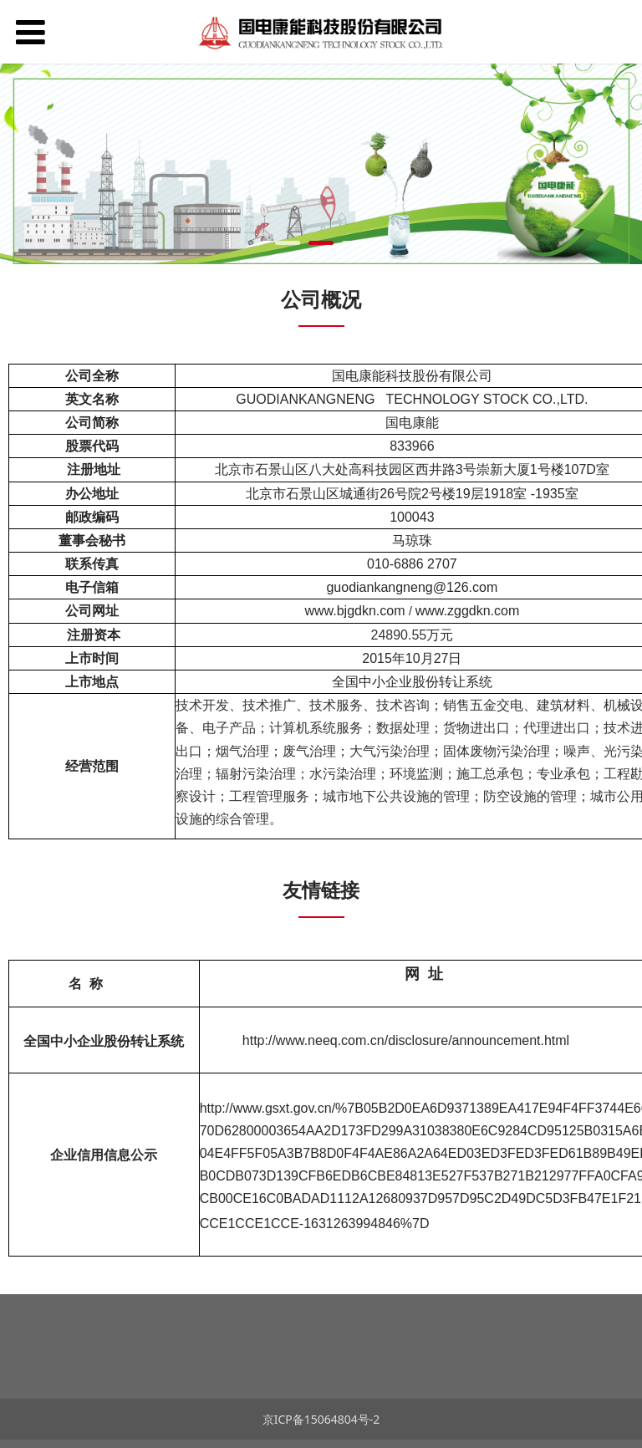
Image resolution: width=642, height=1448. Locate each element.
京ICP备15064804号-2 (321, 1419)
